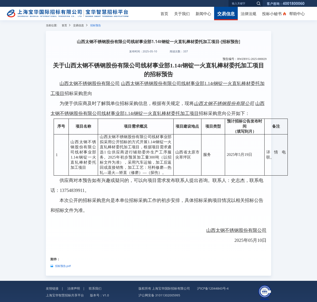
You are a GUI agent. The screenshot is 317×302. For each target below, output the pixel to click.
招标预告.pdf (63, 266)
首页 (164, 13)
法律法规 (248, 13)
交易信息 (226, 13)
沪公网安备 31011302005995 (159, 295)
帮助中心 (297, 13)
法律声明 (73, 288)
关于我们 (182, 13)
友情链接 (52, 288)
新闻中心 (203, 13)
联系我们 (95, 288)
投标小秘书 (272, 13)
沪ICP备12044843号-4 (212, 288)
